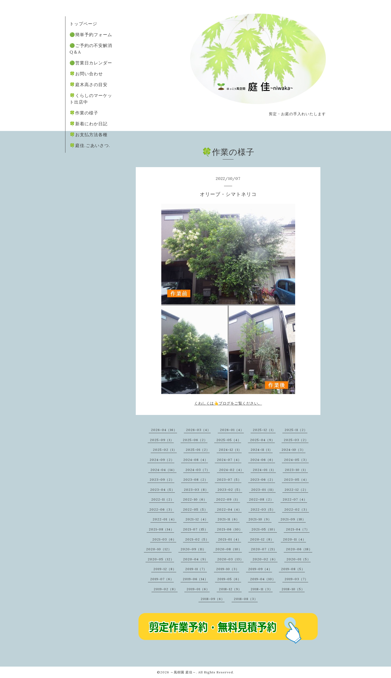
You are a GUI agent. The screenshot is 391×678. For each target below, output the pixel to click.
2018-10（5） (293, 589)
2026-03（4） (198, 430)
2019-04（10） (263, 579)
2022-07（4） (295, 499)
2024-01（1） (264, 470)
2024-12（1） (230, 450)
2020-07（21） (264, 549)
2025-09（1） (162, 440)
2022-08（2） (261, 499)
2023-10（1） (296, 470)
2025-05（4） (228, 440)
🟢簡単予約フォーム (91, 34)
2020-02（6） (265, 559)
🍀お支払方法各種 (89, 134)
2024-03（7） (197, 470)
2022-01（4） (164, 519)
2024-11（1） (262, 450)
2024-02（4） (231, 470)
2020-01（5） (298, 559)
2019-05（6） (229, 579)
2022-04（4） (229, 509)
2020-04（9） (195, 559)
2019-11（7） (196, 569)
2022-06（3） (161, 509)
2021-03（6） (164, 539)
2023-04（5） (162, 490)
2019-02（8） (166, 589)
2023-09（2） (162, 479)
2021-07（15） (195, 529)
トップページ (83, 23)
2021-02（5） (197, 539)
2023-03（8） (196, 490)
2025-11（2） (296, 430)
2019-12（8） (164, 569)
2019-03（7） (296, 579)
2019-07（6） (162, 579)
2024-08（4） (195, 460)
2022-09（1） (228, 499)
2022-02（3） (296, 509)
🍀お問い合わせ (86, 73)
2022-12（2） (296, 490)
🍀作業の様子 (84, 112)
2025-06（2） (195, 440)
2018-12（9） (230, 589)
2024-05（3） (296, 460)
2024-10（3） (293, 450)
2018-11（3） (262, 589)
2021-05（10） (264, 529)
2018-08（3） (246, 599)
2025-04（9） (262, 440)
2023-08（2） (195, 479)
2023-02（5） (229, 490)
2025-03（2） (296, 440)
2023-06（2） (262, 479)
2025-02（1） (165, 450)
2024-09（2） (162, 460)
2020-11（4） (294, 539)
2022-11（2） (162, 499)
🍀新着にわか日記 (89, 123)
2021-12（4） (196, 519)
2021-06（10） (229, 529)
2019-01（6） (198, 589)
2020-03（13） (230, 559)
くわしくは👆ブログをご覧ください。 (228, 403)
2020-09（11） (193, 549)
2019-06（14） (195, 579)
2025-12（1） (264, 430)
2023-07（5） (229, 479)
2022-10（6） (195, 499)
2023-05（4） (296, 479)
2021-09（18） (293, 519)
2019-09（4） (260, 569)
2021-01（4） (229, 539)
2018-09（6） (213, 599)
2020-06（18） (299, 549)
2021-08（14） (161, 529)
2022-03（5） (263, 509)
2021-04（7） (298, 529)
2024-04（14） (163, 470)
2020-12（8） (262, 539)
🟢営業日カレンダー (91, 62)
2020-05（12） (161, 559)
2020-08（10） (228, 549)
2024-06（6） (262, 460)
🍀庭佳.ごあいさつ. (90, 145)
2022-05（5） (195, 509)
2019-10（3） (227, 569)
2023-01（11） (263, 490)
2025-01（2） (198, 450)
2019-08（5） (293, 569)
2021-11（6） (228, 519)
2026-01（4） (232, 430)
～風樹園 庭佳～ (183, 672)
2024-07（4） (229, 460)
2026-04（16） (164, 430)
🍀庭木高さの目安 (89, 84)
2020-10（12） (159, 549)
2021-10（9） (260, 519)
